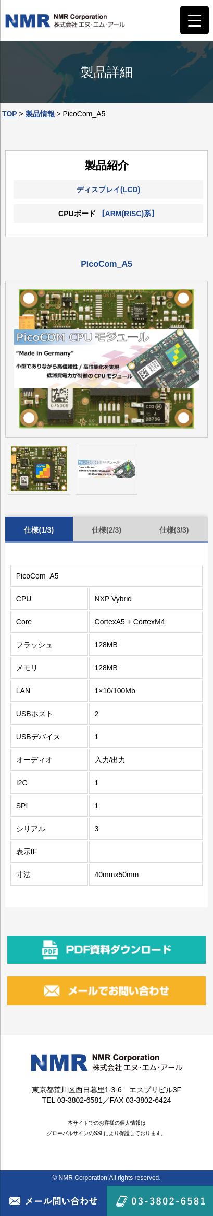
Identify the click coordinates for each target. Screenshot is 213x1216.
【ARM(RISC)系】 (128, 213)
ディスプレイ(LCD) (108, 189)
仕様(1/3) (39, 530)
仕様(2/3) (106, 530)
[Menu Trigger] (194, 20)
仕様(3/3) (174, 530)
